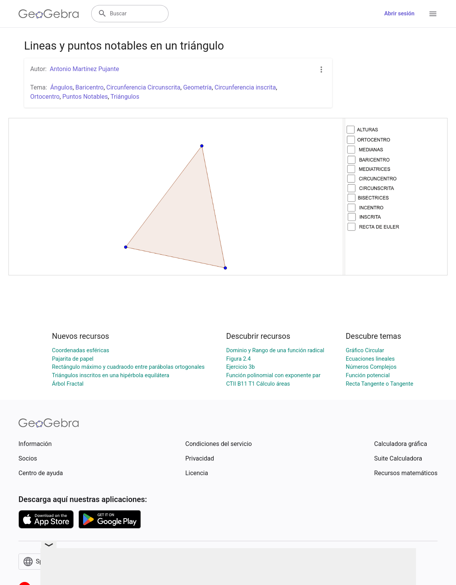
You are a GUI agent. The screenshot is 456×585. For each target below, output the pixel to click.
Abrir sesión (399, 13)
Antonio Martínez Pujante (84, 69)
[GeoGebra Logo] (48, 13)
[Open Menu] (433, 13)
